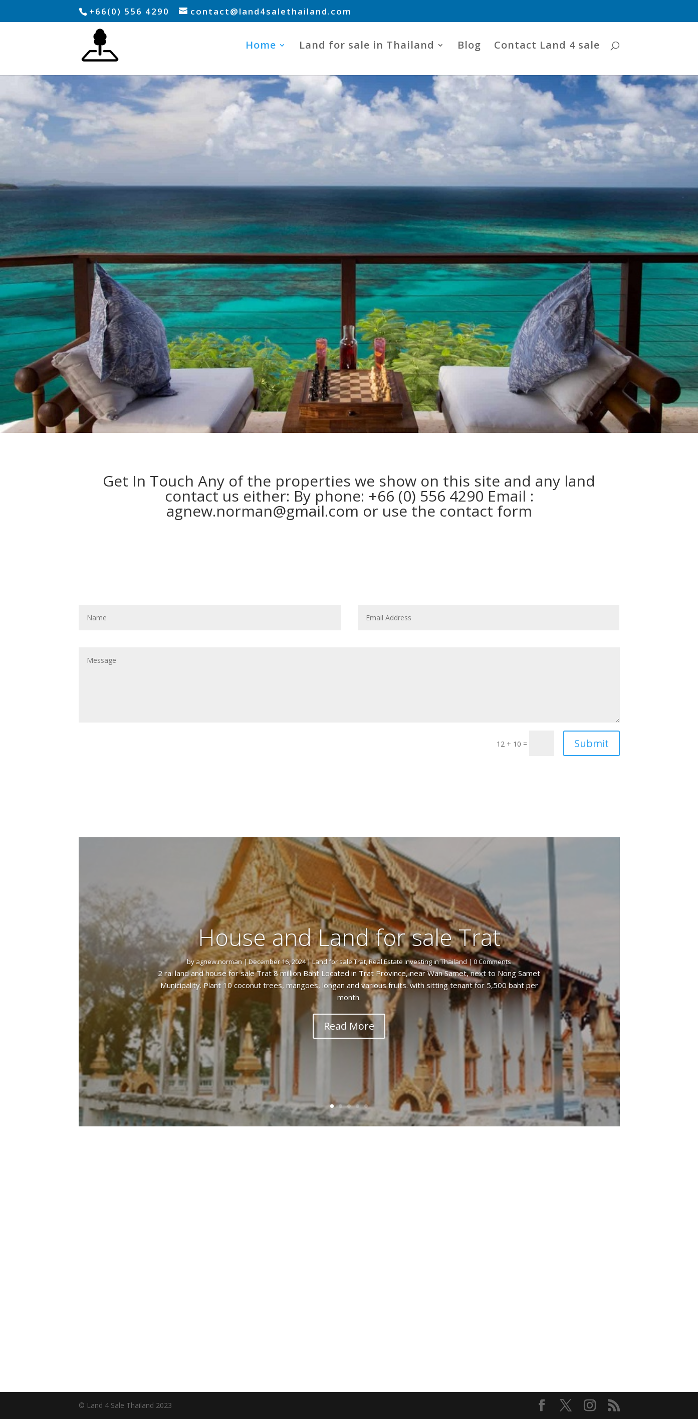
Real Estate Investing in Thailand (418, 961)
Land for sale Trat (339, 961)
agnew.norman (219, 961)
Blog (469, 47)
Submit (591, 743)
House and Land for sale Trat (349, 937)
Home (261, 47)
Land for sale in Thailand (366, 47)
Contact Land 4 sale (547, 47)
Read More (349, 1026)
